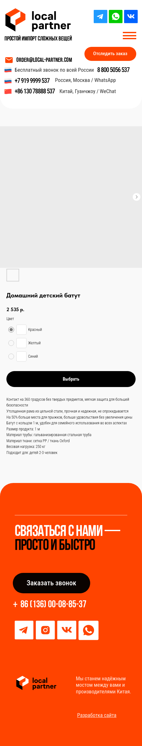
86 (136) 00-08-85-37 (53, 605)
